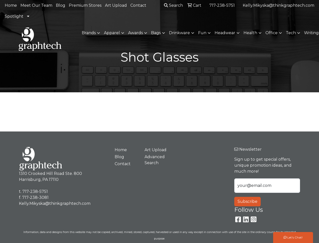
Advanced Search (155, 159)
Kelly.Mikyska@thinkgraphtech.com (278, 5)
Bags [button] (156, 32)
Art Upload (116, 5)
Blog (60, 5)
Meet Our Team (36, 5)
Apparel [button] (112, 32)
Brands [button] (89, 32)
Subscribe (247, 201)
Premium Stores (85, 5)
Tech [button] (291, 32)
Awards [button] (135, 32)
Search (173, 5)
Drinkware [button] (179, 32)
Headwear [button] (225, 32)
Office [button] (271, 32)
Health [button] (250, 32)
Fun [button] (202, 32)
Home (11, 5)
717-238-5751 (222, 5)
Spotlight (14, 16)
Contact (138, 5)
